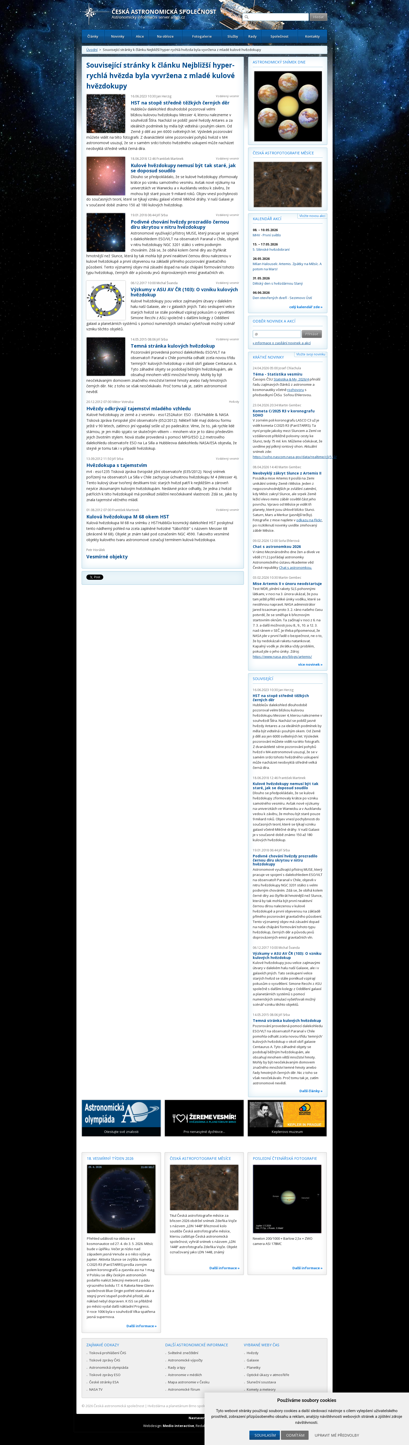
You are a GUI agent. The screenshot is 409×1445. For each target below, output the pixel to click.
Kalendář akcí (267, 218)
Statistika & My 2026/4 (291, 379)
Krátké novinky (268, 357)
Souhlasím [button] (265, 1435)
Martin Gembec (290, 405)
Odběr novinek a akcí (274, 321)
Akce (140, 36)
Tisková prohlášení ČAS (107, 1352)
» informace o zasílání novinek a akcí (282, 343)
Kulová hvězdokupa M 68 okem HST (127, 516)
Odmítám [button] (295, 1435)
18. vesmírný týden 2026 (110, 1158)
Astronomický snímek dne (279, 62)
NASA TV (96, 1389)
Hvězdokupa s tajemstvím (116, 465)
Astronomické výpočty (185, 1360)
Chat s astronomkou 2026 (277, 546)
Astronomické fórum (184, 1389)
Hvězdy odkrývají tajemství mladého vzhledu (138, 408)
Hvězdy (234, 401)
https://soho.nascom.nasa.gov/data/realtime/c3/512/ (295, 456)
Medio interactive (178, 1425)
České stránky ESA (104, 1382)
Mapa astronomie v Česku (188, 1382)
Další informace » (142, 1326)
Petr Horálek (95, 550)
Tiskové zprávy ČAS (104, 1360)
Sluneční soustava (261, 1382)
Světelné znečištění (183, 1352)
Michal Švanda (167, 283)
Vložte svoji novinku (310, 354)
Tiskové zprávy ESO (105, 1374)
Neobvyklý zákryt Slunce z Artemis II (287, 473)
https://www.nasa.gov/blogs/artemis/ (282, 656)
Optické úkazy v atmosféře (268, 1374)
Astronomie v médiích (185, 1374)
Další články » (311, 1091)
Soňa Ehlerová (289, 541)
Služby (232, 36)
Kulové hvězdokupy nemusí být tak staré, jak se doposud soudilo (183, 168)
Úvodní (92, 49)
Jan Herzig (164, 96)
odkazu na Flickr (309, 520)
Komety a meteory (261, 1389)
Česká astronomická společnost (119, 1405)
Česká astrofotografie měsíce (283, 152)
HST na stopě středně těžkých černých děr (180, 103)
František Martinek (170, 158)
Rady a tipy (176, 1367)
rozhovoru (295, 389)
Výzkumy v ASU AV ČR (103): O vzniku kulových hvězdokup (184, 292)
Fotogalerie (202, 36)
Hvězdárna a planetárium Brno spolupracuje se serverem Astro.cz (200, 1405)
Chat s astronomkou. (295, 567)
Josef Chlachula (290, 368)
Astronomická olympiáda (108, 1367)
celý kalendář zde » (306, 307)
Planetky (254, 1367)
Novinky (117, 36)
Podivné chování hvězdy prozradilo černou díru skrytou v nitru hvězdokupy (180, 224)
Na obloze (165, 36)
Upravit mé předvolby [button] (337, 1435)
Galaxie (253, 1360)
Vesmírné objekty (107, 556)
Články (92, 36)
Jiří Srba (162, 215)
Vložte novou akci (312, 216)
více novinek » (310, 664)
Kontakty (312, 36)
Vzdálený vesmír (227, 96)
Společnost (279, 36)
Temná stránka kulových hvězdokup (173, 346)
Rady (252, 36)
